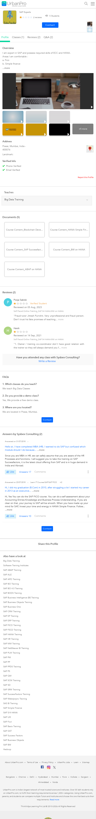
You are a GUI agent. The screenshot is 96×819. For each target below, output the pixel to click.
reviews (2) (33, 37)
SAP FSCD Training (12, 629)
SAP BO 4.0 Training (12, 588)
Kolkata (74, 777)
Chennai (22, 777)
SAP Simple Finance (12, 708)
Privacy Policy (47, 762)
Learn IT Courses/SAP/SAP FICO (43, 482)
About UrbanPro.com (14, 762)
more (61, 319)
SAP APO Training (11, 579)
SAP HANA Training (12, 634)
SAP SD (7, 685)
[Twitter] (54, 768)
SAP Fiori (7, 721)
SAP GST (7, 731)
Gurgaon (84, 777)
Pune (64, 777)
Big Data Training (11, 560)
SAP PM (7, 657)
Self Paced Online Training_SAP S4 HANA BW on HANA (39, 311)
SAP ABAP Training (12, 570)
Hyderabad (43, 777)
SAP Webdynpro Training (15, 698)
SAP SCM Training (11, 680)
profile (5, 37)
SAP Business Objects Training (17, 602)
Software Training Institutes (16, 565)
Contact (47, 419)
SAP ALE (7, 574)
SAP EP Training (10, 616)
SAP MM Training (11, 643)
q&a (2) (48, 37)
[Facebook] (42, 768)
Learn (76, 762)
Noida (55, 782)
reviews (37, 17)
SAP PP (6, 662)
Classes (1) (18, 37)
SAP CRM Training (12, 611)
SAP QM (7, 675)
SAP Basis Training (12, 726)
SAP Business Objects (13, 740)
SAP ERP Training (11, 620)
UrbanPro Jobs (63, 762)
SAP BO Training (11, 583)
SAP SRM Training (11, 689)
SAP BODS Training (12, 593)
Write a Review (47, 361)
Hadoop (7, 749)
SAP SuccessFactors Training (16, 694)
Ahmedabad (43, 782)
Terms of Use (32, 762)
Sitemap (85, 762)
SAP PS (6, 671)
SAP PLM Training (11, 652)
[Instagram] (48, 768)
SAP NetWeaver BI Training (16, 648)
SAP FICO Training (12, 625)
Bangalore (10, 777)
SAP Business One (12, 606)
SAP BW (7, 744)
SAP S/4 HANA (10, 712)
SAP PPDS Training (12, 666)
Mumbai (54, 777)
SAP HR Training (11, 639)
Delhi (32, 777)
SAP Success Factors (13, 735)
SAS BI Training (10, 703)
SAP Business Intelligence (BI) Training (21, 597)
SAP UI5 (7, 717)
